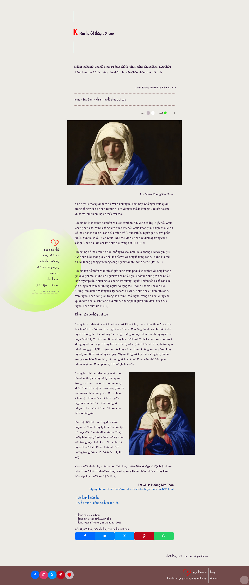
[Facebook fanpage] (35, 575)
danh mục (53, 279)
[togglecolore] (153, 113)
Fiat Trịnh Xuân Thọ (100, 518)
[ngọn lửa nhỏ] (45, 245)
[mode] (148, 113)
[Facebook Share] (85, 536)
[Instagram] (43, 575)
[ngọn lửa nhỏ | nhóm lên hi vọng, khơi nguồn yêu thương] (186, 574)
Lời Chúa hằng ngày (47, 267)
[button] (244, 580)
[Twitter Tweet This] (124, 536)
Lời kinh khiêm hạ (88, 497)
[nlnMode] (168, 112)
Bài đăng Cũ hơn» (198, 556)
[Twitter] (52, 575)
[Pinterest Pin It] (144, 536)
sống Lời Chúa (51, 255)
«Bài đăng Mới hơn (176, 556)
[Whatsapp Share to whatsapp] (164, 536)
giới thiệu (41, 285)
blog (212, 572)
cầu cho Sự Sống (49, 261)
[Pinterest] (61, 575)
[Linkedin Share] (105, 536)
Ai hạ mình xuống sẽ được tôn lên (98, 502)
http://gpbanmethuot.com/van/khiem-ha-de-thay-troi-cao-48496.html (131, 489)
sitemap (54, 273)
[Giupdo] (69, 575)
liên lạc (55, 285)
